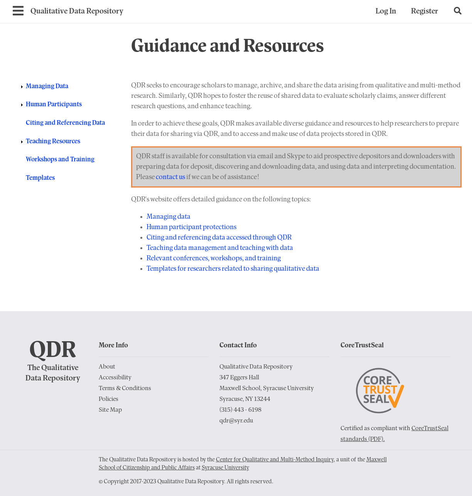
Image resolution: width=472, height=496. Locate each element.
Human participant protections (191, 227)
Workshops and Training (60, 159)
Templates (40, 178)
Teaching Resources (53, 141)
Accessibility (115, 378)
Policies (108, 399)
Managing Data (47, 86)
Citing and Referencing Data (65, 123)
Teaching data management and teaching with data (220, 248)
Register (424, 11)
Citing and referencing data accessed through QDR (219, 237)
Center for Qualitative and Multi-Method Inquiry (275, 460)
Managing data (168, 217)
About (107, 367)
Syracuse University (225, 468)
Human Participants (54, 104)
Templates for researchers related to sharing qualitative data (233, 269)
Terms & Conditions (125, 388)
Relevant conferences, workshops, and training (214, 258)
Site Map (110, 410)
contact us (170, 177)
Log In (386, 11)
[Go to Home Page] (76, 11)
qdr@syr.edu (236, 421)
